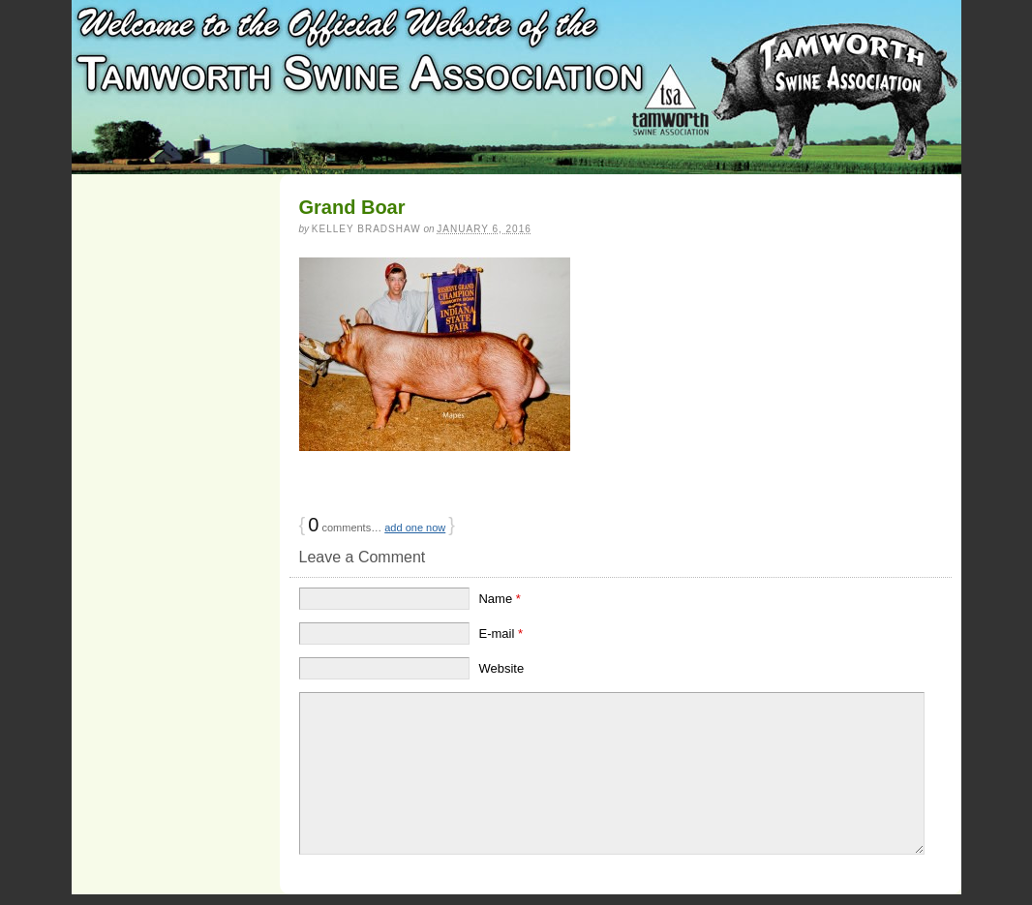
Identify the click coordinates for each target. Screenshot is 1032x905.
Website (501, 668)
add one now (414, 527)
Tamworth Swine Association (516, 87)
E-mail (500, 633)
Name (499, 598)
